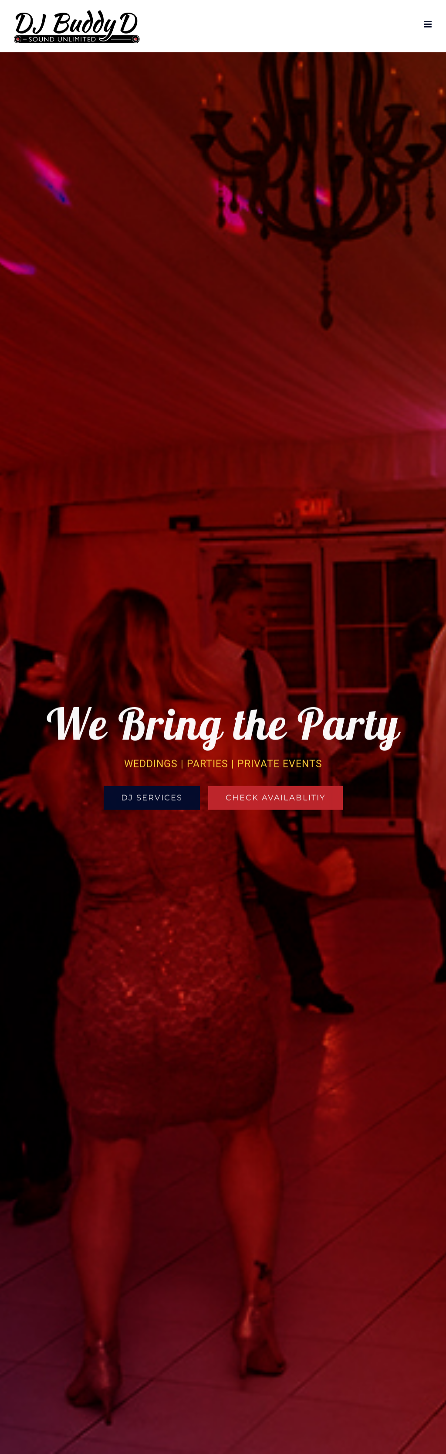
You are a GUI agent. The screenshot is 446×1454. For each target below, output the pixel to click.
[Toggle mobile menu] (428, 24)
